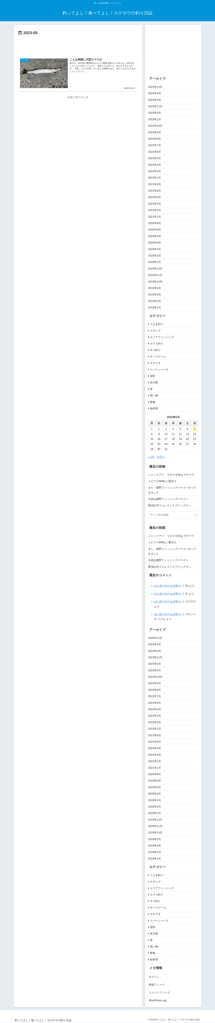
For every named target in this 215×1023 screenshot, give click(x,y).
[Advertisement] (78, 44)
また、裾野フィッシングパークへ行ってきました (172, 490)
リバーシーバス (159, 369)
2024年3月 (154, 99)
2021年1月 (154, 216)
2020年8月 (154, 223)
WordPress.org (158, 1000)
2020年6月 (154, 229)
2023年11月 (155, 106)
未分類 (154, 382)
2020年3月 (154, 249)
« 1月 (151, 456)
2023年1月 (154, 119)
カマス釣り (156, 343)
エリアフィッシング (162, 337)
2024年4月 (154, 93)
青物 (152, 402)
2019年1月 (154, 307)
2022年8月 (154, 138)
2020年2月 (154, 255)
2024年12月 (155, 86)
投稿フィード (157, 984)
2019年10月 (155, 281)
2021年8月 (154, 184)
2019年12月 (155, 268)
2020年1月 (154, 262)
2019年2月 (154, 301)
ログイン (154, 976)
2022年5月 (154, 158)
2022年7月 (154, 145)
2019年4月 (154, 294)
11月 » (161, 456)
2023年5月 (154, 112)
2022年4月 (154, 164)
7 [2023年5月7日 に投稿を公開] (194, 429)
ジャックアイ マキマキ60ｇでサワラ (171, 474)
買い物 (154, 395)
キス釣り (155, 350)
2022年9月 (154, 132)
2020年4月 (154, 242)
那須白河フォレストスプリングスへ (169, 505)
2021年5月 (154, 197)
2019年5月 (154, 288)
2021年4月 (154, 203)
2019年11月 (155, 275)
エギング (155, 330)
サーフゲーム (158, 356)
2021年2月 (154, 210)
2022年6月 (154, 151)
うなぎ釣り (156, 324)
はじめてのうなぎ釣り (167, 585)
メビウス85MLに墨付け (162, 481)
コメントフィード (159, 992)
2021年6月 (154, 190)
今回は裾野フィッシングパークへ (168, 499)
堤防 (152, 376)
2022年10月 (155, 125)
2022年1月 (154, 177)
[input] (173, 515)
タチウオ (155, 363)
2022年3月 (154, 171)
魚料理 (154, 408)
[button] (195, 515)
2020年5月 (154, 236)
